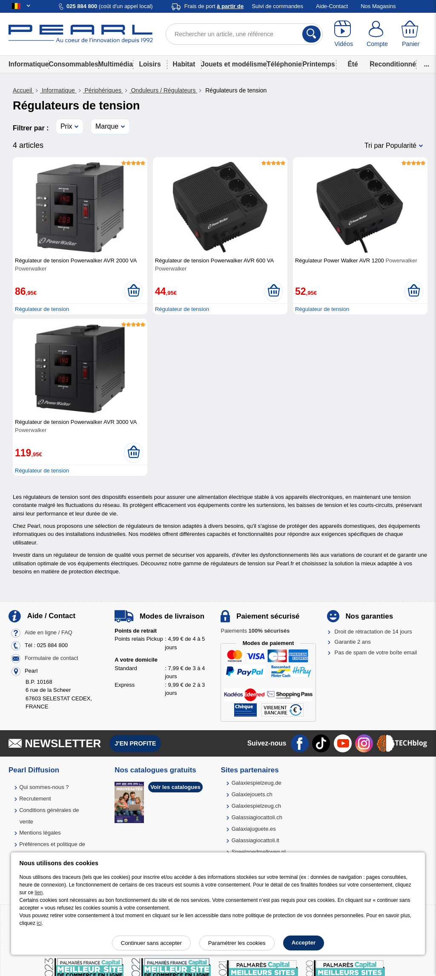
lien (39, 892)
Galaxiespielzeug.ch (256, 806)
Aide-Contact (332, 6)
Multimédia (115, 64)
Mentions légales (40, 832)
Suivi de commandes (277, 6)
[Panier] (410, 34)
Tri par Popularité (390, 145)
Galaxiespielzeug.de (256, 783)
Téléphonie (284, 64)
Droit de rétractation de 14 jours (373, 631)
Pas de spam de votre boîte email (376, 652)
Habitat (184, 64)
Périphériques (103, 90)
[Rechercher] (311, 34)
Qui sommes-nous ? (44, 787)
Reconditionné (393, 64)
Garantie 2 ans (353, 642)
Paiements (255, 631)
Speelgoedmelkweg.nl (259, 852)
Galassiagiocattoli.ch (257, 817)
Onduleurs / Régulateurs (163, 90)
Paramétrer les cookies (237, 943)
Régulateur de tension (42, 309)
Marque (106, 126)
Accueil (23, 90)
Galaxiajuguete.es (254, 829)
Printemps (318, 64)
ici (39, 923)
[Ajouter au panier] (133, 291)
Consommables (73, 64)
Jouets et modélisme (234, 64)
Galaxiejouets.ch (252, 794)
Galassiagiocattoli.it (255, 840)
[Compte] (377, 34)
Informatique (29, 64)
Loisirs (150, 64)
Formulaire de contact (51, 658)
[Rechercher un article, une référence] (244, 34)
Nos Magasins (378, 6)
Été (352, 64)
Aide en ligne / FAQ (48, 632)
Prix (66, 126)
